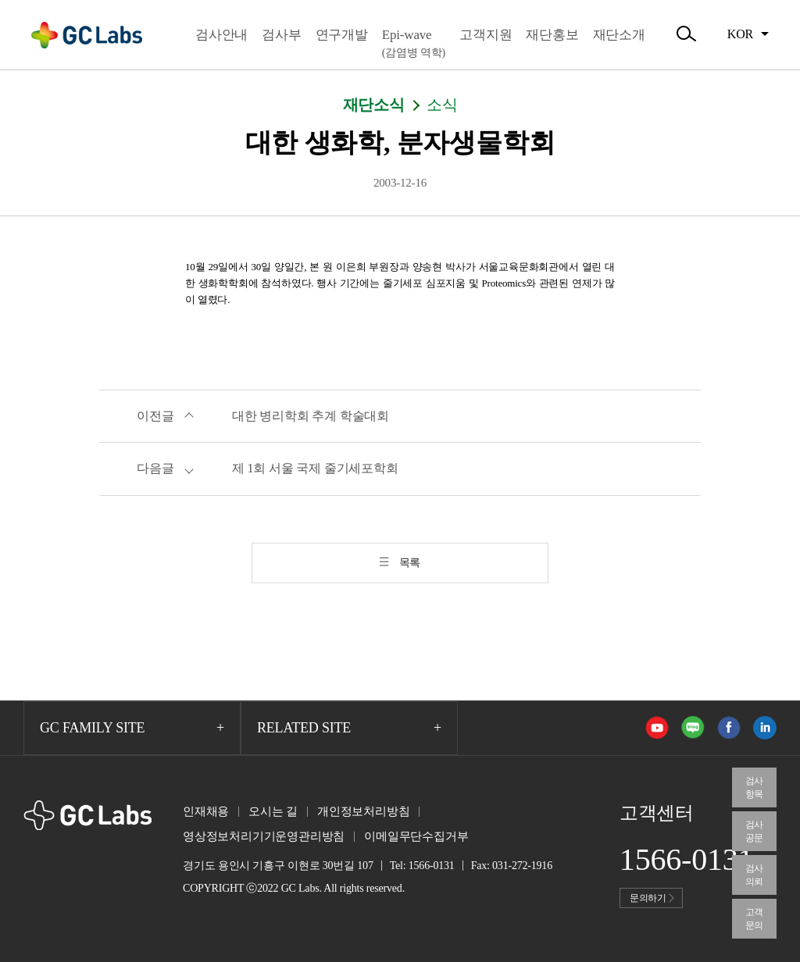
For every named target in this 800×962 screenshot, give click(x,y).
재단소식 (374, 104)
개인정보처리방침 (363, 811)
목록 (410, 562)
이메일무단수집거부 (416, 836)
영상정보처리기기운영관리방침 (264, 836)
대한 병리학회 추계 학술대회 (310, 415)
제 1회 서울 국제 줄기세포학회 (315, 468)
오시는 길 (273, 811)
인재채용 (206, 811)
